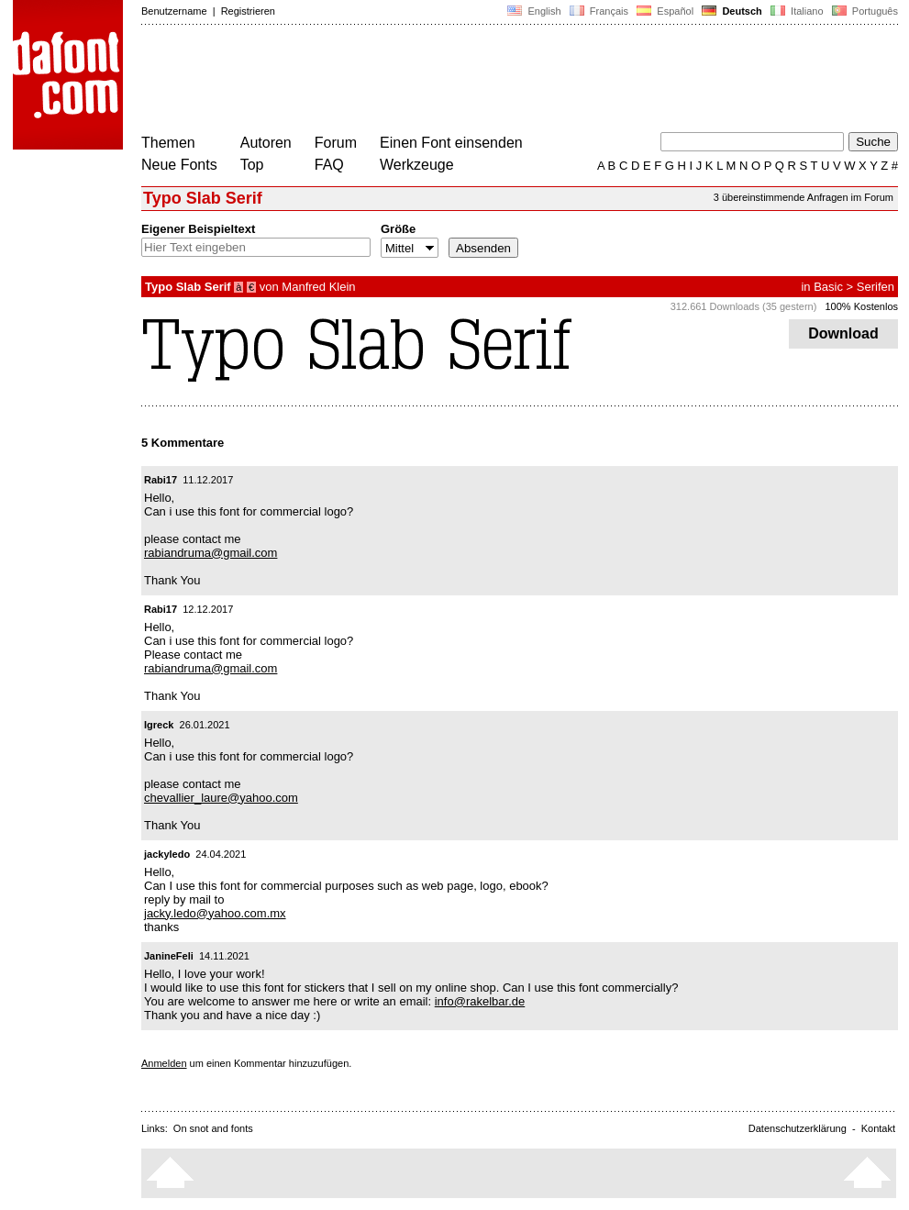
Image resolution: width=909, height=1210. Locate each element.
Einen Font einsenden (451, 142)
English (533, 11)
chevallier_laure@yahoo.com (221, 798)
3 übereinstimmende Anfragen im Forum (803, 197)
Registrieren (248, 11)
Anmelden (164, 1063)
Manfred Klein (318, 287)
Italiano (797, 11)
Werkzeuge (417, 164)
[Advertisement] (475, 80)
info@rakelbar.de (480, 1001)
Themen (168, 142)
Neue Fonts (179, 164)
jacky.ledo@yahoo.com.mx (215, 913)
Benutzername (174, 11)
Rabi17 (160, 479)
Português (863, 11)
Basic (828, 287)
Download (843, 333)
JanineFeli (169, 955)
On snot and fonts (213, 1128)
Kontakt (878, 1128)
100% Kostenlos (862, 306)
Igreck (158, 724)
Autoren (266, 142)
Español (665, 11)
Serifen (875, 287)
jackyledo (167, 854)
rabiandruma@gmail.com (210, 553)
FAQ (329, 164)
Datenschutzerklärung (797, 1128)
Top (252, 164)
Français (599, 11)
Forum (336, 142)
